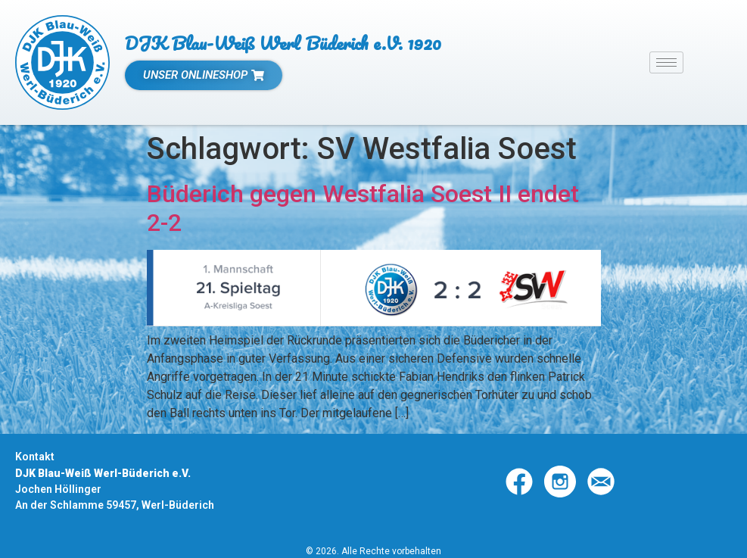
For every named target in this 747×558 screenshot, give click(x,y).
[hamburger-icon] (666, 62)
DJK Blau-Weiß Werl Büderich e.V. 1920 (283, 43)
